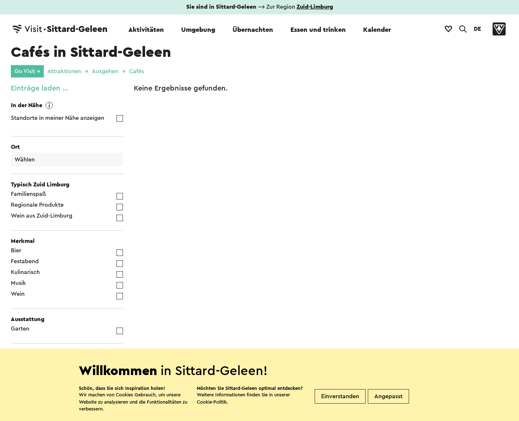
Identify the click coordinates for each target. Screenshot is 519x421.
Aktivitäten (146, 29)
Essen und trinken (318, 29)
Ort (15, 147)
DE (477, 29)
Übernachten (253, 29)
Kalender (377, 29)
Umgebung (198, 29)
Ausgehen (105, 71)
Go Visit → (27, 71)
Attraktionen (64, 71)
